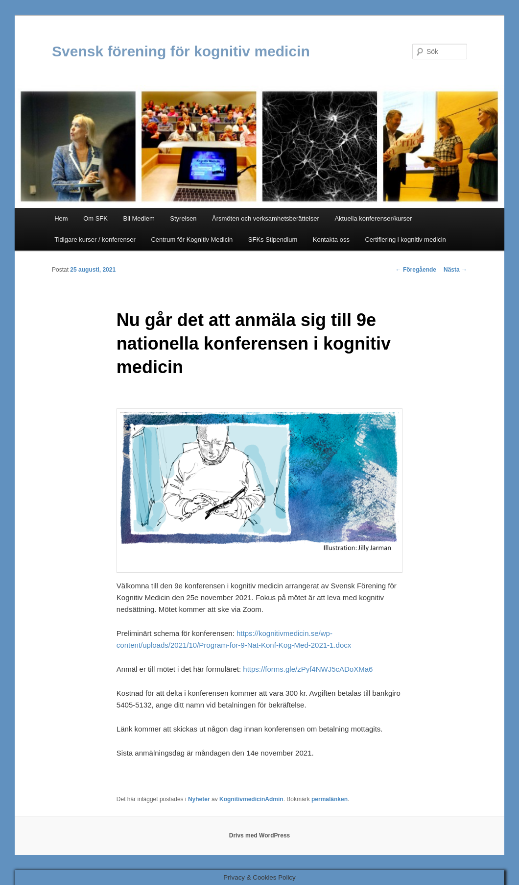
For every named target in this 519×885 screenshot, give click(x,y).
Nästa (455, 269)
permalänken (329, 799)
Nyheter (199, 799)
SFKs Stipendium (272, 239)
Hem (61, 218)
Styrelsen (183, 218)
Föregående (416, 269)
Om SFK (95, 218)
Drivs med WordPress (259, 835)
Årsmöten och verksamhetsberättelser (265, 218)
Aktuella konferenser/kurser (373, 218)
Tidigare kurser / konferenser (95, 239)
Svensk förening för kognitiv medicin (181, 51)
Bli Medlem (138, 218)
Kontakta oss (331, 239)
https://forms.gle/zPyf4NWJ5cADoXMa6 (308, 669)
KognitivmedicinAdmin (251, 799)
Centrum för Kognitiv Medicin (192, 239)
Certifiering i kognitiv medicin (405, 239)
